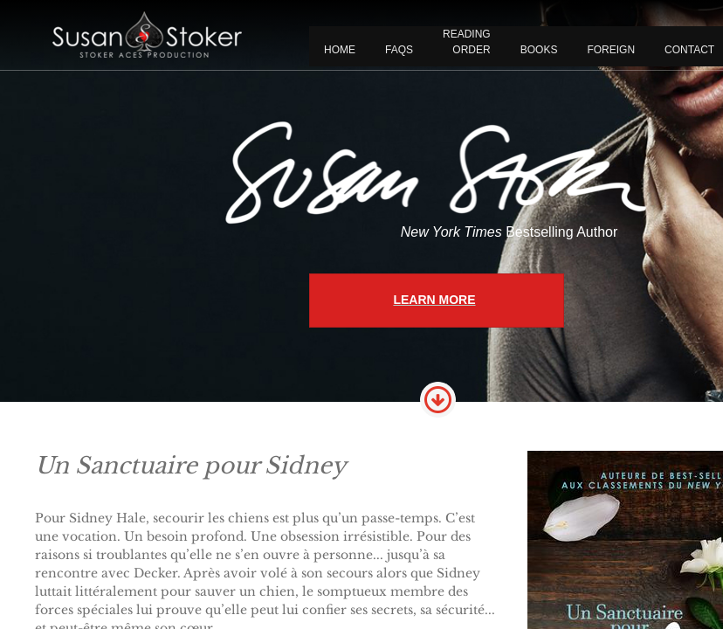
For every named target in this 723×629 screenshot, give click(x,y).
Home (339, 50)
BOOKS (539, 50)
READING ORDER (467, 42)
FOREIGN (611, 50)
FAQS (399, 50)
